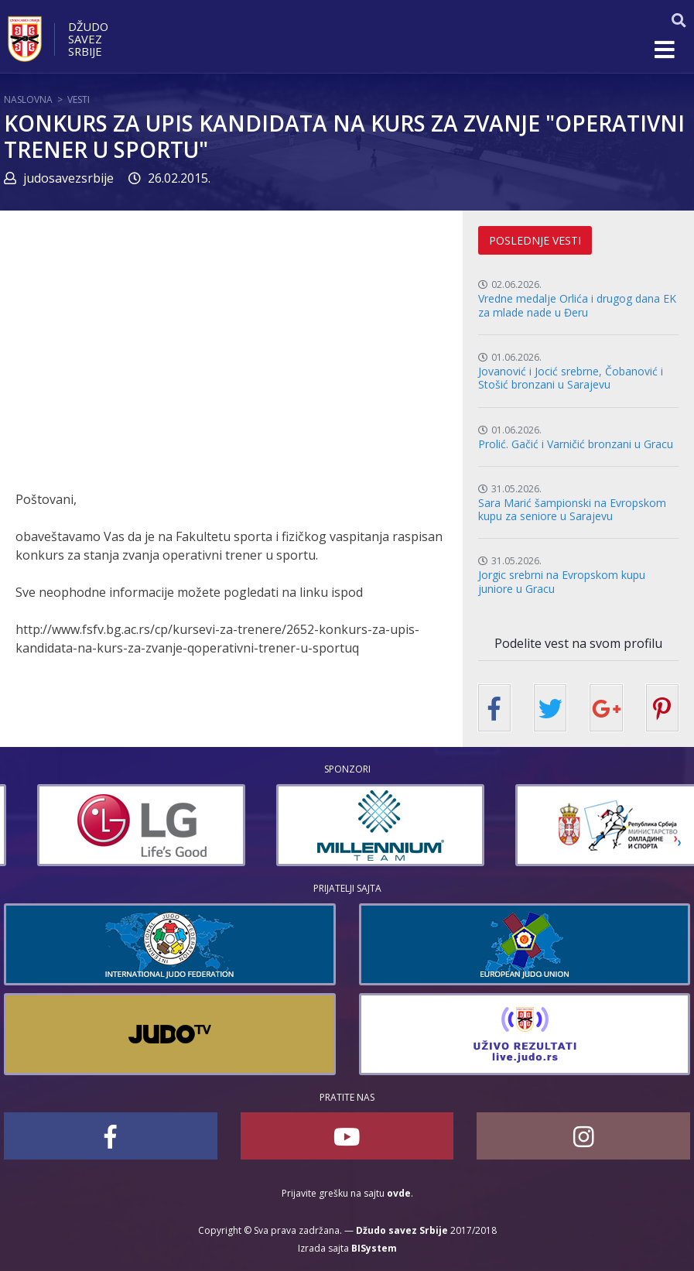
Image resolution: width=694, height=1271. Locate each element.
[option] (258, 825)
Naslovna (28, 99)
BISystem (374, 1248)
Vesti (78, 99)
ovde (399, 1193)
